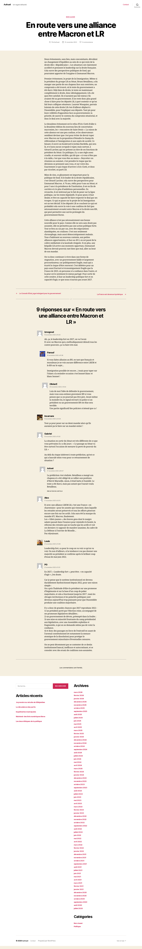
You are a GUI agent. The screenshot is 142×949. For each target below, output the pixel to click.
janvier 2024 (79, 778)
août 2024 (78, 755)
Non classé (71, 17)
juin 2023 (78, 800)
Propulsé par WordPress (48, 944)
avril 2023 (78, 806)
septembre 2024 (81, 752)
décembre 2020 (81, 895)
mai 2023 (78, 803)
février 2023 (79, 813)
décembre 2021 (81, 857)
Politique (78, 929)
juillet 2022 (79, 835)
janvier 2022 (79, 854)
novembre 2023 (81, 784)
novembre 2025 (81, 708)
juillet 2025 (79, 720)
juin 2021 (78, 876)
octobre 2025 (80, 711)
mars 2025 (79, 733)
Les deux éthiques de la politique (31, 724)
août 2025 (78, 717)
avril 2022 (78, 844)
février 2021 (79, 889)
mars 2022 (79, 848)
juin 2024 (78, 762)
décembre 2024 (81, 743)
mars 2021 (79, 886)
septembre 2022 (81, 829)
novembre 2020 (81, 898)
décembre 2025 (81, 705)
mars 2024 (79, 771)
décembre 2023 (81, 781)
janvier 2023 (79, 816)
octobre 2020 (80, 902)
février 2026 (79, 698)
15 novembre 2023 (70, 43)
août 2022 (78, 832)
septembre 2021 (81, 867)
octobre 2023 (80, 787)
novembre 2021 (81, 860)
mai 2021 (78, 879)
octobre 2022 (80, 825)
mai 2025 (78, 727)
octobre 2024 (80, 749)
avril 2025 (78, 730)
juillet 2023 (79, 797)
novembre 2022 (81, 822)
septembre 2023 (81, 790)
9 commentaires (88, 43)
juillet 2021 (79, 873)
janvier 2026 (79, 701)
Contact (126, 5)
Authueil (8, 5)
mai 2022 (78, 841)
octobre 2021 (80, 863)
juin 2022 (78, 838)
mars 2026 (79, 695)
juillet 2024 (79, 759)
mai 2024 (78, 765)
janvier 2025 (79, 740)
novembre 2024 (81, 746)
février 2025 (79, 736)
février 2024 (79, 774)
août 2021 (78, 870)
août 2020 (78, 908)
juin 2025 (78, 724)
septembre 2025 (81, 714)
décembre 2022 (81, 819)
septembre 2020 (81, 905)
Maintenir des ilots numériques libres (33, 719)
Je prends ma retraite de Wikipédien (33, 705)
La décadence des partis (27, 710)
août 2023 (78, 794)
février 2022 (79, 851)
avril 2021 (78, 883)
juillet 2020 (79, 911)
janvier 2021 (79, 892)
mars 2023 (79, 809)
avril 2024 (78, 768)
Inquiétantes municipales (27, 715)
